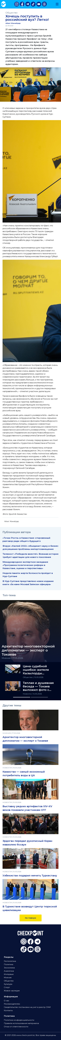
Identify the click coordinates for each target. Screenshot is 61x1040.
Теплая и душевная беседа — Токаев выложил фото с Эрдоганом (38, 686)
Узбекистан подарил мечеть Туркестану (30, 875)
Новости (27, 694)
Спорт (7, 987)
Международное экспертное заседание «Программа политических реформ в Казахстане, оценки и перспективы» (25, 565)
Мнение (8, 977)
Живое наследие (12, 991)
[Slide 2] (39, 697)
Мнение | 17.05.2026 (12, 658)
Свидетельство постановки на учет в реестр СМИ (27, 1007)
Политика (8, 964)
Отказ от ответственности (16, 1027)
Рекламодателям (12, 1004)
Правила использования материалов (21, 1023)
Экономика (9, 968)
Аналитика (9, 971)
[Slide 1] (21, 697)
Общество (11, 12)
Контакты (8, 1010)
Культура (8, 984)
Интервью (9, 974)
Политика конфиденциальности (19, 1020)
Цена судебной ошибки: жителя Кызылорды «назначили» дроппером (36, 670)
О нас (6, 1001)
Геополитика (10, 961)
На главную (30, 918)
